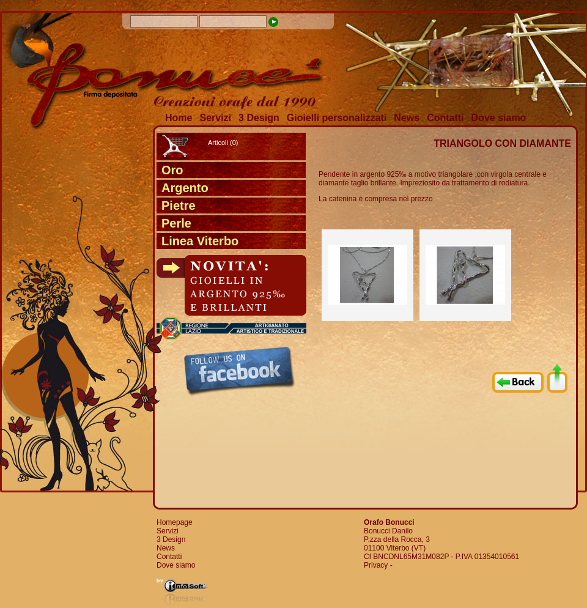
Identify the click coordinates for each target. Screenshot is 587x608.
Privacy (376, 565)
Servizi (215, 118)
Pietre (178, 205)
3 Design (258, 118)
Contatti (445, 118)
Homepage (175, 522)
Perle (176, 223)
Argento (185, 188)
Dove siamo (498, 118)
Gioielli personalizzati (337, 118)
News (406, 118)
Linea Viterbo (199, 241)
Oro (172, 170)
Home (178, 118)
